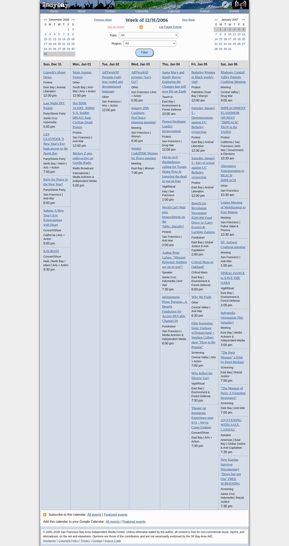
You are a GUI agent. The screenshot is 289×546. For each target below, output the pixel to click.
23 (73, 44)
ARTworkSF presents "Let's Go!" (141, 77)
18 (50, 44)
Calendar (174, 11)
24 (45, 49)
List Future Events (170, 26)
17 (45, 44)
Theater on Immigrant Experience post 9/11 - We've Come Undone (202, 417)
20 (59, 44)
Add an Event (115, 26)
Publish (205, 11)
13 (59, 39)
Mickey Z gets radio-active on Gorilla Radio (83, 158)
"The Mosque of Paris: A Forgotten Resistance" (233, 393)
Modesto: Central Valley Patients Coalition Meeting (233, 77)
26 (54, 49)
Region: (117, 43)
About (81, 11)
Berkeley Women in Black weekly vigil (203, 77)
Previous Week (103, 19)
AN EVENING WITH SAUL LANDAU (231, 425)
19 (54, 44)
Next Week (188, 19)
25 (50, 49)
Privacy (85, 540)
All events (94, 514)
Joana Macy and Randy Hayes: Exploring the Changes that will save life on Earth (174, 81)
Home (54, 11)
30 (73, 49)
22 (68, 44)
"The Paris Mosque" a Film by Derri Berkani (232, 357)
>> (72, 19)
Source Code (112, 540)
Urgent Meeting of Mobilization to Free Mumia (233, 207)
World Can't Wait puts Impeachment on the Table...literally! (174, 216)
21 (63, 44)
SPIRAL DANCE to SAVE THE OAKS (233, 278)
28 (63, 49)
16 (73, 39)
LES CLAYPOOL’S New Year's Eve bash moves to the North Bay (55, 143)
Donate (234, 11)
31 (45, 53)
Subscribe (142, 11)
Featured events (115, 514)
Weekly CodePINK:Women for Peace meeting (144, 153)
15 (68, 39)
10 (45, 39)
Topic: (113, 35)
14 (63, 39)
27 (59, 49)
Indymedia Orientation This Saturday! (232, 317)
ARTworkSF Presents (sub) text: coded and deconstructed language (112, 81)
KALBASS (51, 251)
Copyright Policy (68, 540)
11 (50, 39)
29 (68, 49)
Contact (110, 11)
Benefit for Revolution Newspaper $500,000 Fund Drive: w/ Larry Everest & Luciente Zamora (203, 217)
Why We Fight (201, 297)
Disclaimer (49, 540)
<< (45, 19)
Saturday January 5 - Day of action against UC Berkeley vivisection (203, 167)
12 (54, 39)
